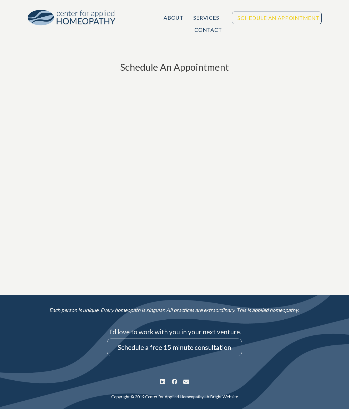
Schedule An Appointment (278, 18)
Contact (208, 30)
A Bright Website (222, 396)
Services (207, 17)
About (173, 17)
